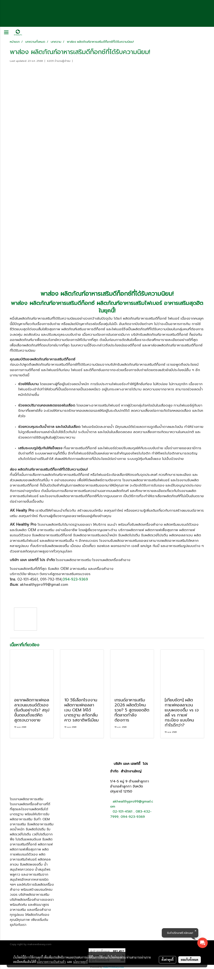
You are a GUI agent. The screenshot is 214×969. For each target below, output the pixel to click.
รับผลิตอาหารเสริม (29, 817)
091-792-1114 (50, 579)
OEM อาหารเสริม (41, 530)
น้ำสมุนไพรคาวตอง (29, 867)
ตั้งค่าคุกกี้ (167, 959)
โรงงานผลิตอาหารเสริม (73, 560)
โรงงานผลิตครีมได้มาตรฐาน (59, 524)
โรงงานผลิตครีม (22, 568)
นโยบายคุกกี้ (80, 962)
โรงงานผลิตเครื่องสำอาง (111, 560)
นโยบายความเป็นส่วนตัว (51, 962)
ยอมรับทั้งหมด (189, 959)
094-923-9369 (75, 579)
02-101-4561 (27, 579)
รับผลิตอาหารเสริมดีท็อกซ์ (52, 535)
